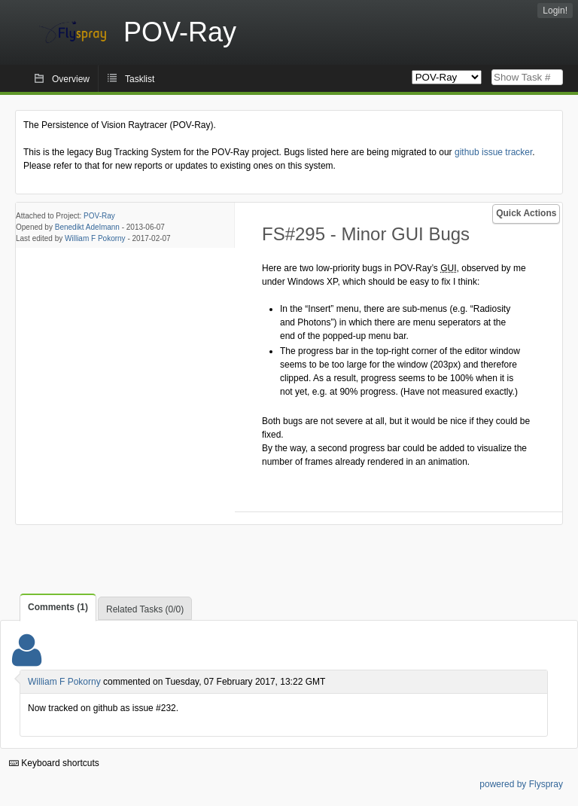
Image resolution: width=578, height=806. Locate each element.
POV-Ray (99, 216)
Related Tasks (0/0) (145, 609)
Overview (71, 79)
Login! (555, 10)
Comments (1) (58, 607)
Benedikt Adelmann (87, 227)
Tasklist (139, 79)
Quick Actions (526, 213)
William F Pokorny (95, 238)
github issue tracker (493, 152)
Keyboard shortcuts (54, 763)
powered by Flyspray (521, 784)
